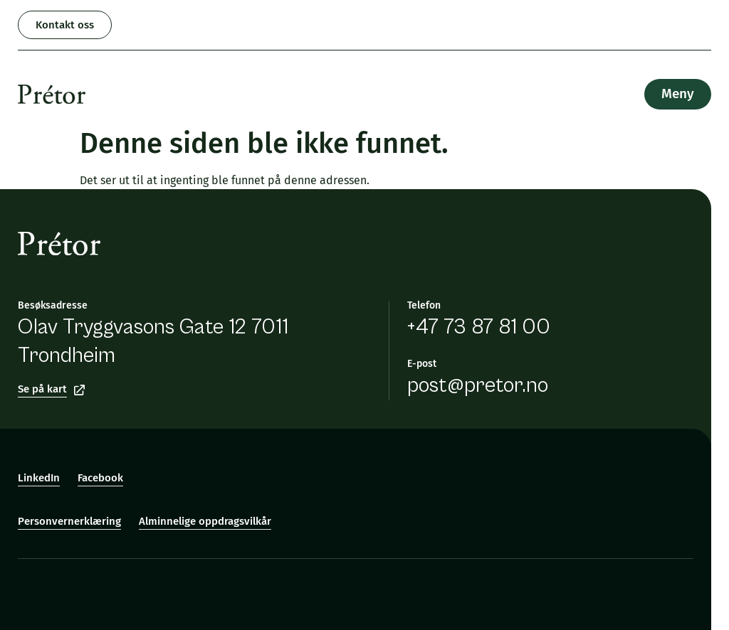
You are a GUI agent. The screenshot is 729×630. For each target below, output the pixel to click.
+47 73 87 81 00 (478, 327)
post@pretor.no (477, 385)
